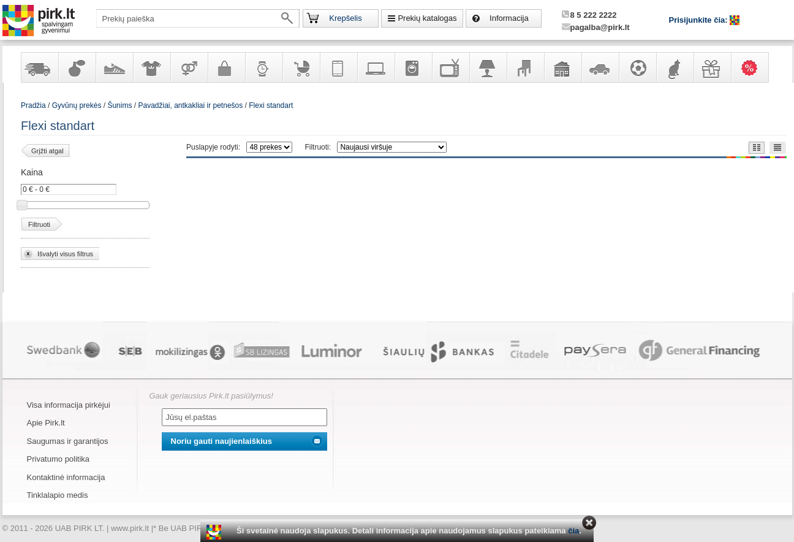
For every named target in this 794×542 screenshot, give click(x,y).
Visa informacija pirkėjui (68, 405)
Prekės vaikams (301, 67)
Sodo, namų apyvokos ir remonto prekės (562, 67)
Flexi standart (271, 105)
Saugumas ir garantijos (67, 441)
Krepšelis (345, 18)
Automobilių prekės (600, 67)
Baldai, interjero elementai (525, 67)
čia (573, 530)
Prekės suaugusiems (188, 67)
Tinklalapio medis (57, 495)
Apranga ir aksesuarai (151, 67)
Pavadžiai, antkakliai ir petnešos (190, 105)
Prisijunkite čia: (699, 20)
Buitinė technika (413, 67)
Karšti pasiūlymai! (754, 67)
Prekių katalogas (427, 18)
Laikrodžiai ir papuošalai (263, 67)
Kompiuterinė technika (375, 67)
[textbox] (198, 18)
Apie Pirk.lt (46, 422)
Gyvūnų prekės (674, 67)
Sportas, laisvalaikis (637, 67)
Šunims (119, 105)
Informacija (509, 18)
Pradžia (33, 105)
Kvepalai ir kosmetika (76, 67)
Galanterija (226, 67)
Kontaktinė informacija (66, 477)
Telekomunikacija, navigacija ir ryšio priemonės (338, 67)
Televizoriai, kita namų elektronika (450, 67)
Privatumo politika (58, 459)
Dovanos (712, 67)
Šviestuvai (487, 67)
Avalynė (114, 67)
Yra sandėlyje (39, 67)
